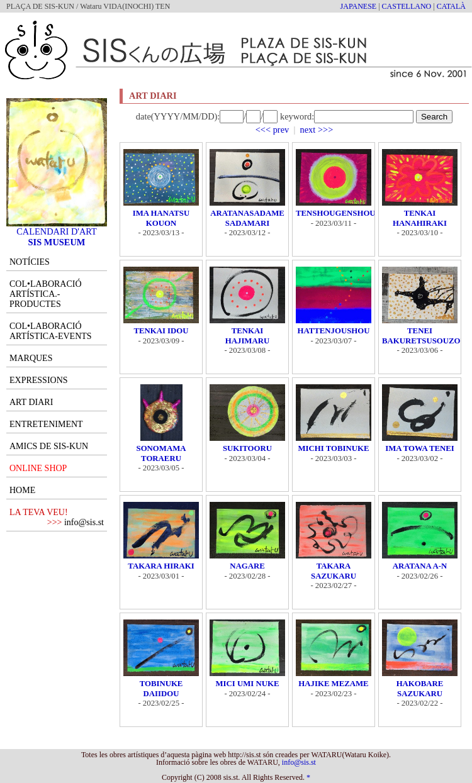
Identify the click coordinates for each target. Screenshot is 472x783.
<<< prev (272, 130)
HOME (22, 490)
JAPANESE (358, 6)
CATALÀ (451, 6)
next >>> (317, 130)
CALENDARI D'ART (56, 227)
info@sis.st (84, 522)
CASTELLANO (407, 6)
